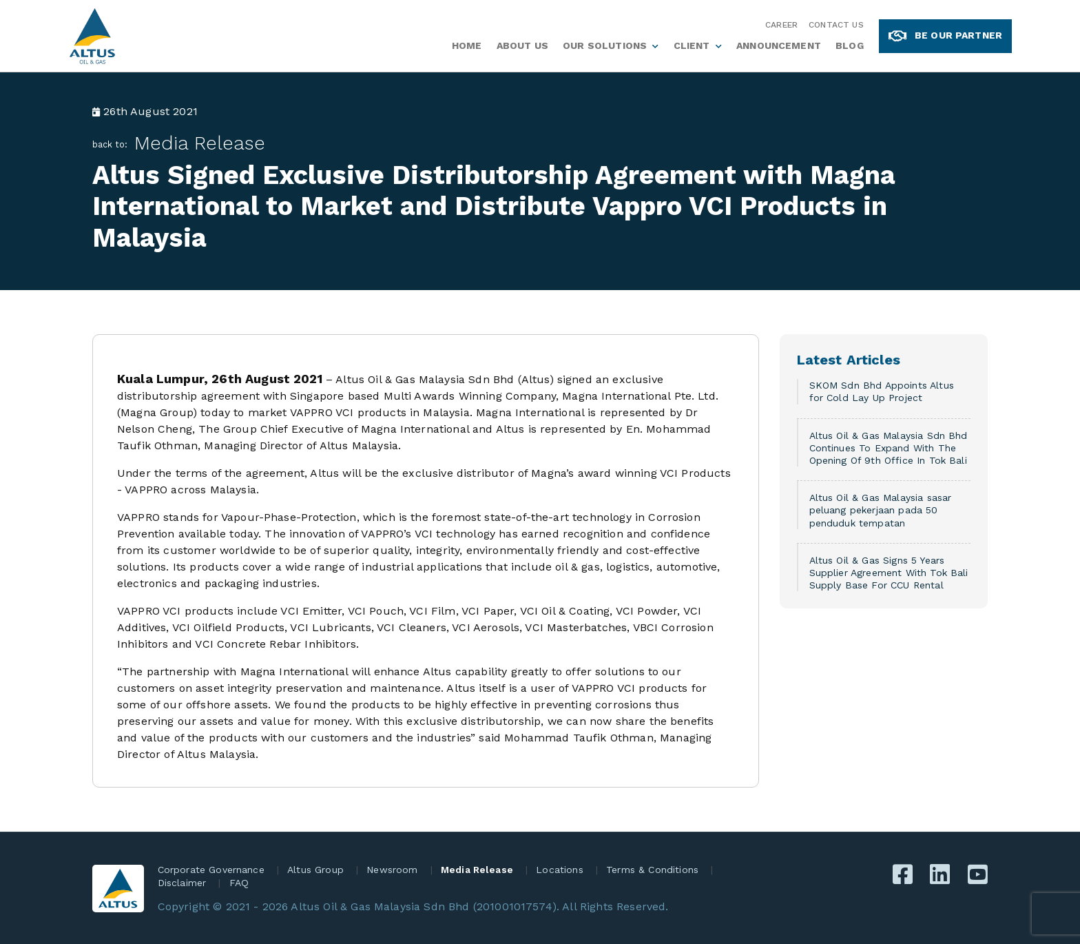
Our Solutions (605, 45)
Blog (849, 45)
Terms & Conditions (652, 869)
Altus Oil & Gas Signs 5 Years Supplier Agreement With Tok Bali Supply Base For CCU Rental (888, 573)
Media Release (199, 143)
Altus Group (315, 869)
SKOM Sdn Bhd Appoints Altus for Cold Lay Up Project (881, 391)
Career (781, 25)
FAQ (239, 882)
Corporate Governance (211, 869)
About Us (522, 45)
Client (692, 45)
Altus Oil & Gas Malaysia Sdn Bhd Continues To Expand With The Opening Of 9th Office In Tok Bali (888, 448)
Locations (559, 869)
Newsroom (391, 869)
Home (467, 45)
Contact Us (836, 25)
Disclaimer (182, 882)
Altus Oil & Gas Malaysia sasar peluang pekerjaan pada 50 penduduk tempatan (880, 510)
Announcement (778, 45)
